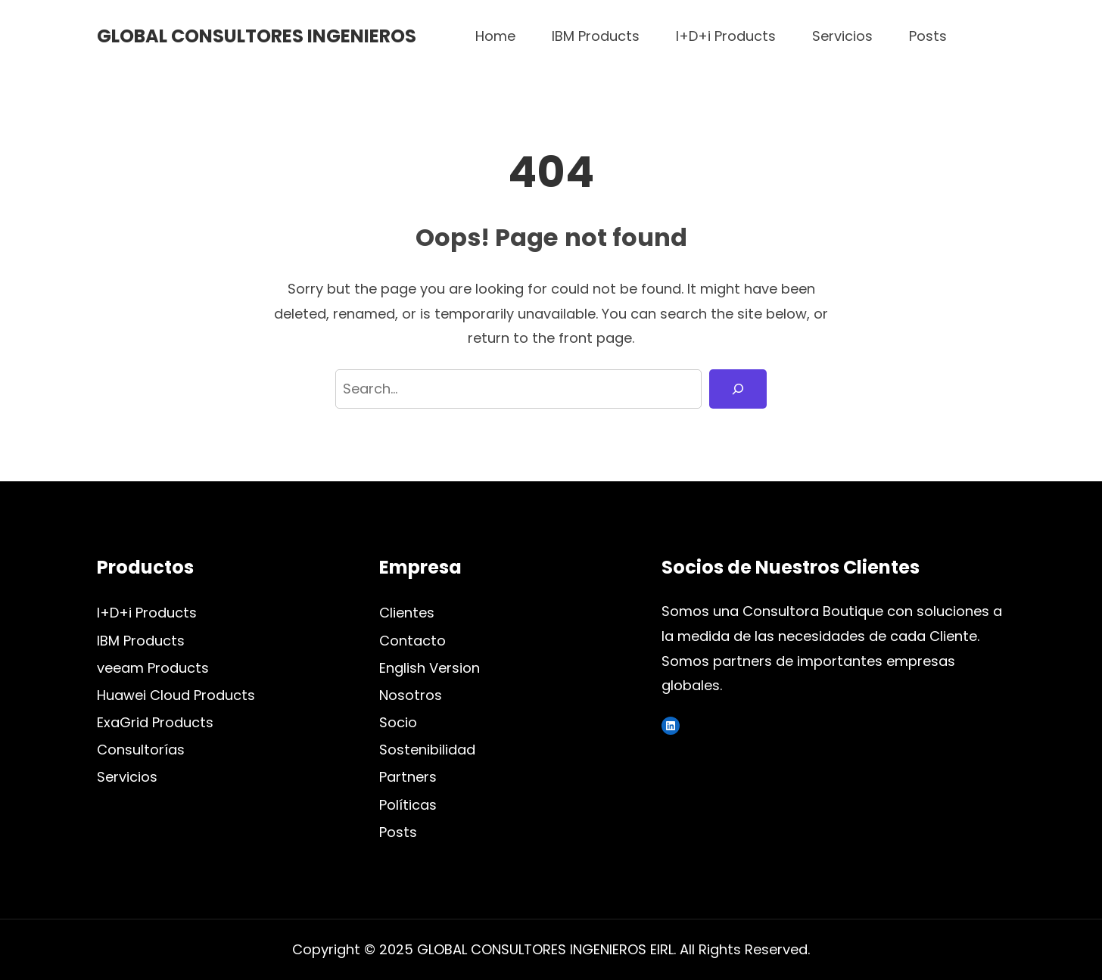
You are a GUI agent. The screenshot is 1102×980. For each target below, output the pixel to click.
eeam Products (156, 667)
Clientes (406, 612)
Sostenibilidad (427, 749)
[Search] (738, 389)
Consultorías (141, 749)
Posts (398, 832)
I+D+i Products (147, 612)
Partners (408, 776)
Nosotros (410, 695)
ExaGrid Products (155, 722)
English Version (429, 667)
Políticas (408, 804)
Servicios (127, 776)
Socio (398, 722)
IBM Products (141, 640)
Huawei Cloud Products (176, 695)
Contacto (412, 640)
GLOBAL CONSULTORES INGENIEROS (256, 35)
